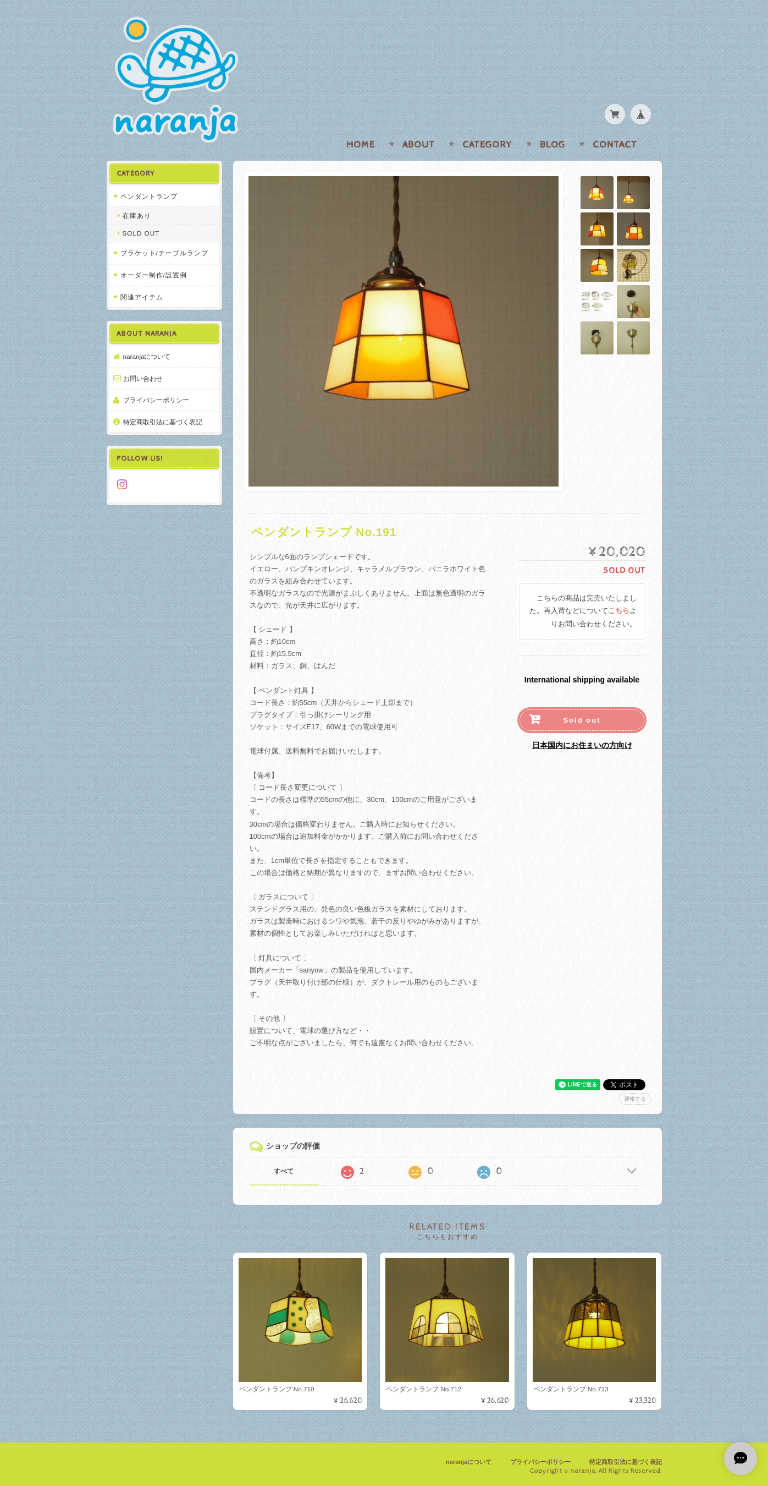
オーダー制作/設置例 (153, 274)
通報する (635, 1099)
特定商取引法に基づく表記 (162, 421)
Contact (615, 144)
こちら (618, 611)
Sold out (582, 720)
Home (360, 144)
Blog (552, 144)
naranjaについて (147, 356)
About (418, 144)
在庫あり (137, 215)
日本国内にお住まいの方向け (582, 745)
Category (487, 144)
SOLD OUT (141, 233)
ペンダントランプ (149, 196)
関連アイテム (141, 297)
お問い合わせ (143, 378)
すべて (284, 1171)
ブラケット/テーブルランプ (164, 252)
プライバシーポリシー (156, 399)
